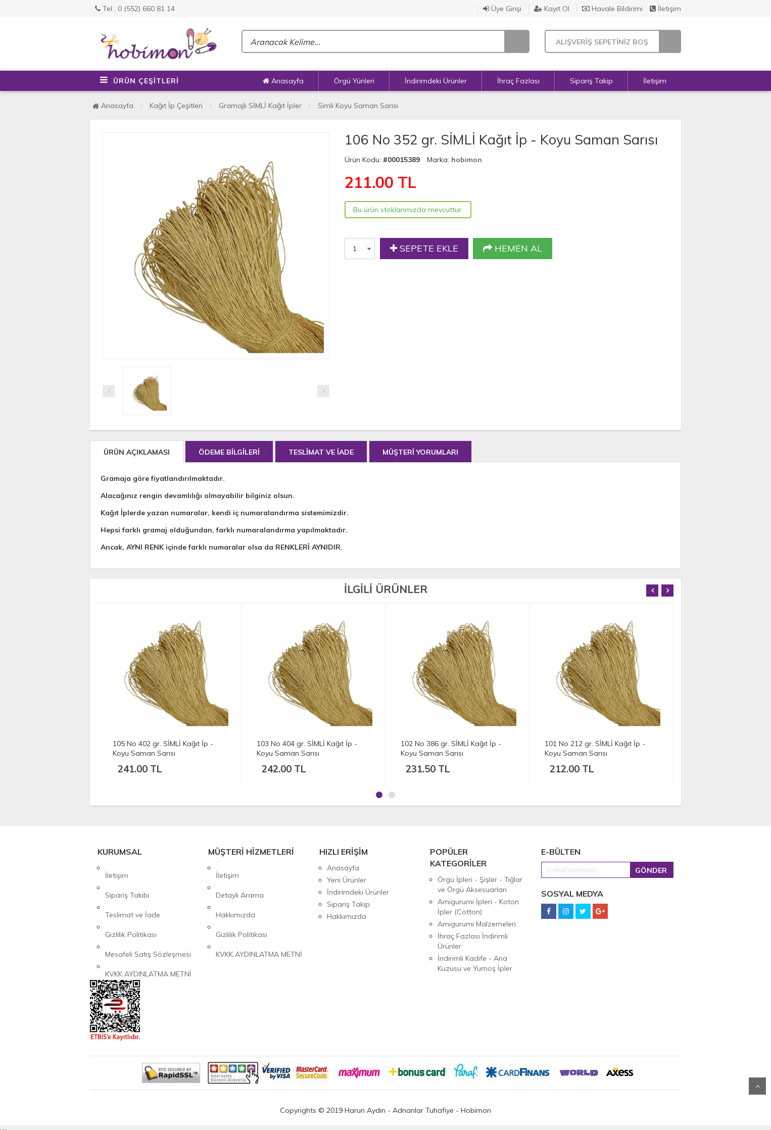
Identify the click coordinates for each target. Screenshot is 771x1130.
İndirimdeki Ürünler (436, 80)
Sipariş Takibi (127, 880)
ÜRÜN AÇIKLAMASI (137, 452)
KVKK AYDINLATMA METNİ (148, 928)
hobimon (466, 159)
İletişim (665, 8)
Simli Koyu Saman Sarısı (358, 105)
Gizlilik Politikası (131, 904)
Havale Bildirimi (612, 8)
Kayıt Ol (551, 8)
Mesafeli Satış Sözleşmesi (148, 916)
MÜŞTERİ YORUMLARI (420, 452)
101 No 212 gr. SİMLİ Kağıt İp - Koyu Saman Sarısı (595, 748)
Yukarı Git (757, 1086)
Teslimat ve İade (132, 892)
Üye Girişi (502, 8)
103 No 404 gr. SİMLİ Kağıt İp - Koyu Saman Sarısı (307, 748)
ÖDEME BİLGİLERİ (229, 452)
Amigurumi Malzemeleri (477, 923)
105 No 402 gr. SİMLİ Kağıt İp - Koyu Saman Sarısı (163, 748)
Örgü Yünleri (354, 80)
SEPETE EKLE (424, 248)
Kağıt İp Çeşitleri (176, 105)
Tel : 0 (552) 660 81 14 (135, 8)
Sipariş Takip (591, 80)
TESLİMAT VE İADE (321, 452)
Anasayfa (283, 81)
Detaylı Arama (240, 880)
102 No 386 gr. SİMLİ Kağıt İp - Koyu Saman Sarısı (451, 748)
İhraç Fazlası (518, 80)
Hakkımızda (235, 892)
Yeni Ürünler (346, 880)
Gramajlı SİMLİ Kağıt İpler (260, 105)
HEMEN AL (512, 248)
